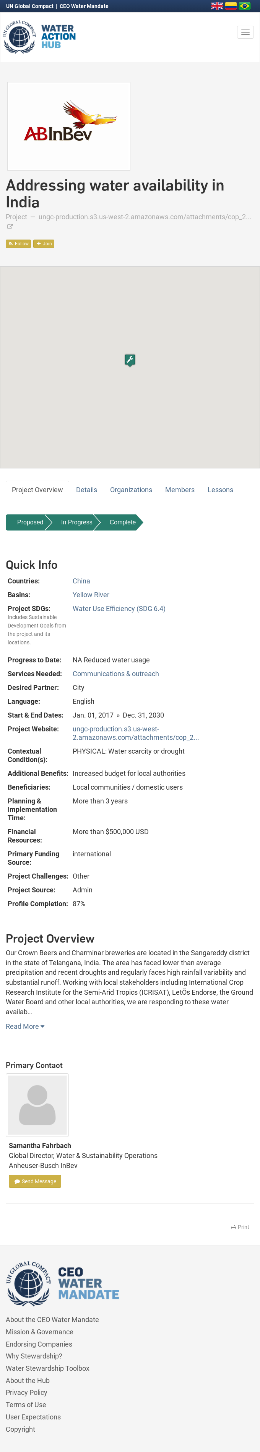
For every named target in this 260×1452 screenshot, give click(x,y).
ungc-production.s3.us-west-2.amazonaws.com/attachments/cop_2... (136, 733)
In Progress (77, 522)
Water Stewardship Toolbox (47, 1368)
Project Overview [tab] (37, 490)
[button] (130, 360)
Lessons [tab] (220, 490)
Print (239, 1227)
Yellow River (91, 595)
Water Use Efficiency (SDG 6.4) (119, 608)
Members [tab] (180, 490)
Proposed (30, 522)
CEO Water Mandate (84, 6)
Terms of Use (26, 1405)
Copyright (20, 1429)
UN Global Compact (30, 6)
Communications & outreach (116, 674)
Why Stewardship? (34, 1356)
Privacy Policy (26, 1392)
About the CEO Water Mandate (52, 1320)
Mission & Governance (39, 1332)
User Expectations (33, 1417)
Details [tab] (86, 490)
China (81, 581)
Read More (25, 1026)
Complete (123, 522)
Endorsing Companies (39, 1344)
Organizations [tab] (131, 490)
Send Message (35, 1181)
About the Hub (28, 1380)
